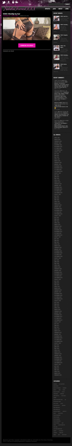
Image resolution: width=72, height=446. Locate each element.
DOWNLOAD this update (27, 45)
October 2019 (57, 276)
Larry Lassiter (58, 80)
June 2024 (56, 176)
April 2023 (57, 201)
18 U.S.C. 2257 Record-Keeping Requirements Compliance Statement (20, 441)
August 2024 (57, 173)
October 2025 (57, 148)
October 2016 (57, 339)
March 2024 (57, 182)
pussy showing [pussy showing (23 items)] (57, 419)
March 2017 (57, 331)
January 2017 (57, 334)
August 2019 (57, 279)
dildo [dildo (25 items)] (64, 389)
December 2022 (58, 208)
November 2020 (58, 253)
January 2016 (57, 355)
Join (54, 9)
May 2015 (56, 370)
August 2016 (57, 343)
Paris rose (57, 91)
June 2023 (56, 198)
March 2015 (57, 373)
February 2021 (58, 247)
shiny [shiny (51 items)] (55, 425)
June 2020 (56, 261)
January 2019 (57, 292)
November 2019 (58, 274)
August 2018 (57, 300)
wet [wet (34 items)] (59, 434)
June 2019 (56, 283)
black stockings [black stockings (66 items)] (57, 388)
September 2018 (58, 299)
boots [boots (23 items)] (55, 389)
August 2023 (57, 194)
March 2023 (57, 203)
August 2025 (57, 152)
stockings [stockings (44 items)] (61, 430)
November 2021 (58, 231)
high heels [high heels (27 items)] (63, 395)
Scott (56, 111)
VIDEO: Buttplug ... (64, 55)
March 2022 (57, 224)
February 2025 (58, 162)
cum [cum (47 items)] (59, 389)
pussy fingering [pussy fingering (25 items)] (57, 415)
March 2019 (57, 288)
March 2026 (57, 139)
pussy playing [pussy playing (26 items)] (56, 417)
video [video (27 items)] (55, 434)
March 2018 (57, 309)
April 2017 (57, 329)
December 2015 (58, 357)
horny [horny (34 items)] (55, 397)
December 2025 (58, 145)
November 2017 (58, 316)
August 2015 (57, 364)
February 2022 (58, 226)
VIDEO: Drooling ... (64, 24)
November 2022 (58, 210)
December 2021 (58, 230)
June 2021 (56, 240)
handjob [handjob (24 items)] (62, 393)
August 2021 (57, 237)
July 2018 (56, 302)
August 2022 (57, 215)
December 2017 (58, 315)
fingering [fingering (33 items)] (56, 393)
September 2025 (58, 150)
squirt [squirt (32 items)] (55, 430)
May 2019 (56, 285)
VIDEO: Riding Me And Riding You (61, 103)
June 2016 (56, 347)
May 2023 (56, 200)
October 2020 (57, 254)
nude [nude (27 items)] (55, 413)
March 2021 (57, 246)
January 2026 (57, 143)
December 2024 (58, 166)
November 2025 (58, 146)
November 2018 (58, 295)
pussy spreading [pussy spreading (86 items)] (57, 421)
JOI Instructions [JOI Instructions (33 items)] (57, 401)
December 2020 (58, 251)
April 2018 (57, 308)
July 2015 (56, 366)
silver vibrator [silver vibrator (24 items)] (61, 425)
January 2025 (57, 164)
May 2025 (56, 157)
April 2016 (57, 350)
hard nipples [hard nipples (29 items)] (56, 395)
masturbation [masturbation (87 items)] (57, 409)
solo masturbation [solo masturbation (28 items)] (58, 428)
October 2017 (57, 318)
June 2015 (56, 368)
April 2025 (57, 159)
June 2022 (56, 219)
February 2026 (58, 141)
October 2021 (57, 233)
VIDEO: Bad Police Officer (60, 81)
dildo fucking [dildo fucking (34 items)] (57, 391)
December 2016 (58, 336)
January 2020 (57, 270)
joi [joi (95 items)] (65, 399)
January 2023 (57, 207)
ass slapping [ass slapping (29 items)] (61, 384)
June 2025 (56, 155)
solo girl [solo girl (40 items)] (55, 427)
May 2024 (56, 178)
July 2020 (56, 260)
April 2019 (57, 286)
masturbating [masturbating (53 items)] (57, 407)
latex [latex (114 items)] (62, 403)
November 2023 (58, 189)
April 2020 (57, 265)
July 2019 (56, 281)
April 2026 (57, 138)
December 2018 (58, 293)
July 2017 (56, 323)
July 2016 (56, 345)
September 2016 (58, 341)
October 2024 (57, 169)
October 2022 (57, 212)
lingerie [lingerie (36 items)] (63, 405)
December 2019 (58, 272)
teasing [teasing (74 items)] (55, 432)
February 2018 (58, 311)
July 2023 (56, 196)
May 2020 (56, 263)
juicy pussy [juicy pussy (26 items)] (56, 403)
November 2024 (58, 168)
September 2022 (58, 214)
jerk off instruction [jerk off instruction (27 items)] (58, 399)
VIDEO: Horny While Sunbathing (61, 121)
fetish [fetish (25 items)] (63, 391)
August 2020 (57, 258)
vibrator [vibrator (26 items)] (61, 432)
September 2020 (58, 256)
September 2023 (58, 192)
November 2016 (58, 338)
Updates (47, 9)
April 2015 (57, 371)
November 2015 (58, 359)
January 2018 (57, 313)
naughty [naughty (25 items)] (64, 411)
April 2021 (57, 244)
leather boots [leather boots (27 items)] (57, 405)
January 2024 (57, 185)
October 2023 (57, 191)
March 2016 (57, 352)
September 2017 (58, 320)
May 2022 (56, 221)
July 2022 (56, 217)
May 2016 (56, 348)
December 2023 (58, 187)
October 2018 (57, 297)
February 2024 (58, 184)
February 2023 (58, 205)
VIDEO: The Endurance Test (60, 91)
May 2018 (56, 306)
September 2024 (58, 171)
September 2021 (58, 235)
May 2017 (56, 327)
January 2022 (57, 228)
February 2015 (58, 375)
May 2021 (56, 242)
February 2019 (58, 290)
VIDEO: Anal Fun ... (64, 16)
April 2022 (57, 223)
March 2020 (57, 267)
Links (67, 9)
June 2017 (56, 325)
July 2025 (56, 153)
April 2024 (57, 180)
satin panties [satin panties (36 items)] (56, 423)
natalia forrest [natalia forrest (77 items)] (57, 411)
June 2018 (56, 304)
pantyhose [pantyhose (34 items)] (60, 413)
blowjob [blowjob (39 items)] (64, 388)
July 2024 (56, 175)
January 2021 (57, 249)
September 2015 (58, 362)
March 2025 (57, 161)
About (60, 9)
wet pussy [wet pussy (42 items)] (64, 434)
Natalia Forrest (15, 15)
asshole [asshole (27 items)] (55, 384)
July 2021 (56, 238)
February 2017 (58, 332)
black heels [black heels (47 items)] (56, 386)
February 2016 (58, 354)
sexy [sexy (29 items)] (62, 423)
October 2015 (57, 361)
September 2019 (58, 277)
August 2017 (57, 322)
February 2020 (58, 269)
